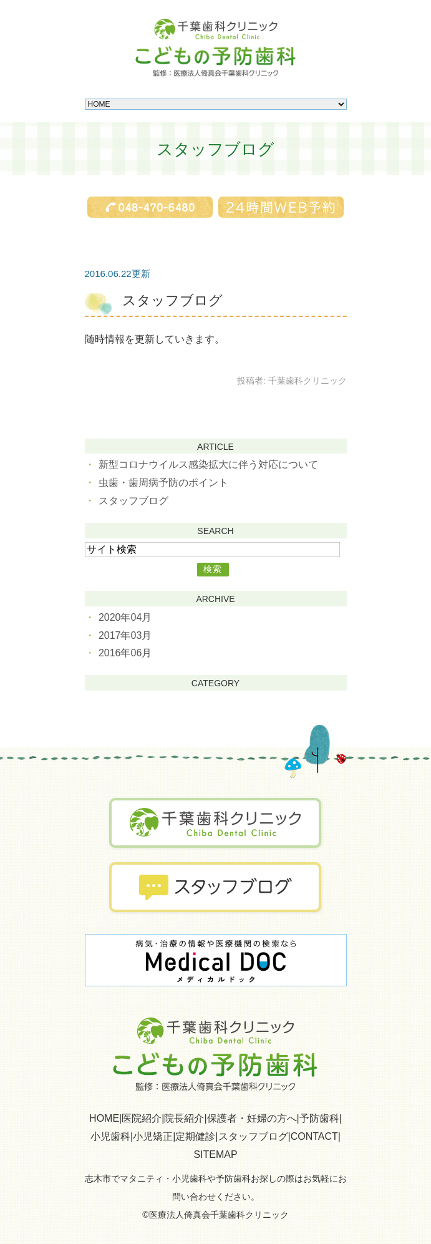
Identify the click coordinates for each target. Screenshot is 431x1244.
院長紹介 (184, 1118)
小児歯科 (110, 1136)
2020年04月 (125, 617)
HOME (104, 1118)
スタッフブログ (172, 300)
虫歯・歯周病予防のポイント (163, 482)
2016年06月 (125, 653)
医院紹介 (142, 1118)
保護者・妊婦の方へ (252, 1118)
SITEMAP (215, 1154)
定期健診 (195, 1136)
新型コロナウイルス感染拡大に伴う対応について (208, 464)
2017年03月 (125, 635)
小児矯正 (153, 1136)
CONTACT (314, 1136)
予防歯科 (319, 1118)
